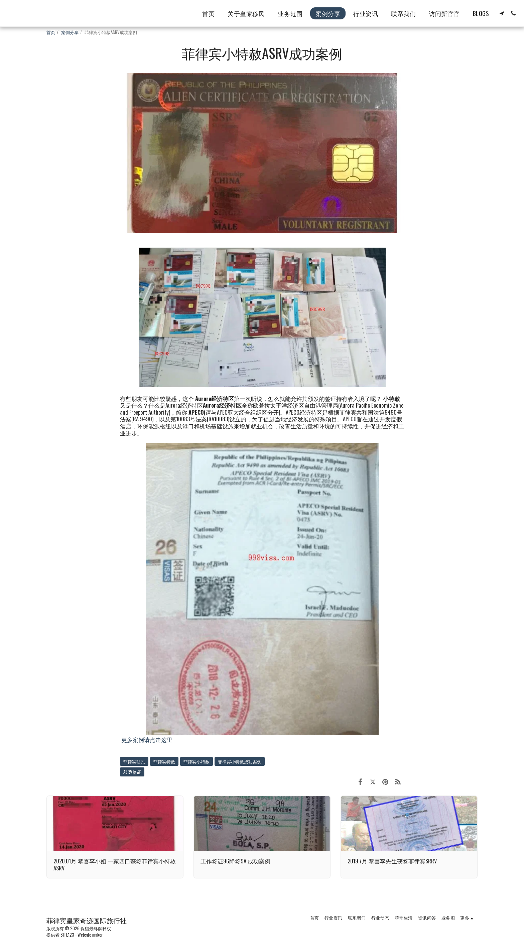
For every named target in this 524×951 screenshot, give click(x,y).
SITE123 (67, 934)
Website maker (90, 934)
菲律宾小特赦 (196, 761)
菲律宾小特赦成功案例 (239, 761)
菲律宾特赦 (164, 761)
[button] (502, 13)
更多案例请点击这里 (146, 739)
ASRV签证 (132, 771)
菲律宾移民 (134, 761)
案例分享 (70, 32)
